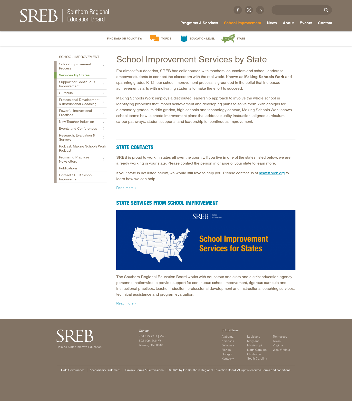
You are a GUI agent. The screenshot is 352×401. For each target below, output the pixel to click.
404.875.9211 (148, 336)
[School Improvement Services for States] (205, 240)
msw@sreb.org (272, 173)
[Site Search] (326, 10)
